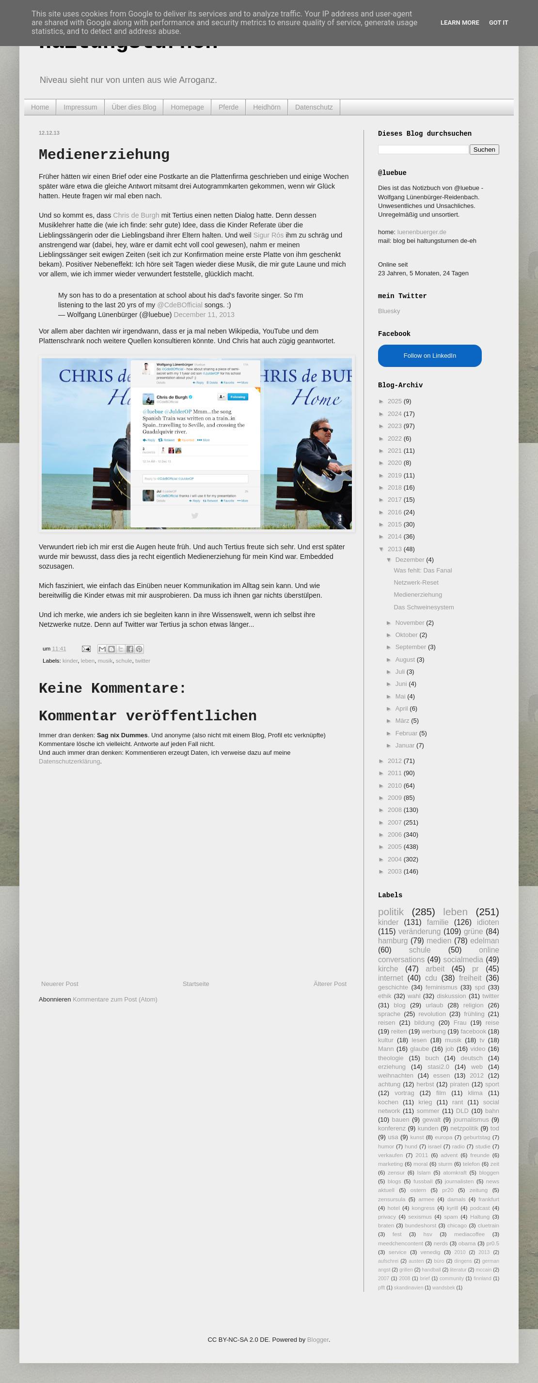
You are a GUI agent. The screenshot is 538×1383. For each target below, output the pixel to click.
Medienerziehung (418, 594)
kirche (388, 969)
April (403, 708)
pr (475, 969)
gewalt (431, 1119)
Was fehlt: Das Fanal (423, 570)
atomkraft (455, 1172)
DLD (462, 1110)
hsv (428, 1234)
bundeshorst (420, 1225)
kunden (428, 1128)
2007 (396, 822)
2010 (396, 785)
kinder (70, 660)
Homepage (187, 107)
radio (458, 1146)
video (477, 1048)
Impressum (80, 107)
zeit (495, 1163)
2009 (396, 797)
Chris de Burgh (136, 215)
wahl (414, 996)
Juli (401, 671)
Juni (402, 683)
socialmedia (463, 959)
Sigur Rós (268, 235)
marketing (390, 1163)
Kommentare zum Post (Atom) (115, 999)
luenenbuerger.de (421, 232)
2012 (396, 760)
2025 (396, 401)
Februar (407, 733)
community (452, 1278)
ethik (384, 996)
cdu (431, 978)
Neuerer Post (60, 983)
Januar (406, 745)
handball (431, 1269)
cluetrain (488, 1225)
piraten (459, 1084)
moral (420, 1163)
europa (443, 1137)
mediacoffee (469, 1234)
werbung (434, 1031)
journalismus (471, 1119)
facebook (473, 1031)
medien (439, 941)
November (411, 622)
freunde (480, 1155)
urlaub (434, 1005)
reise (492, 1022)
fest (397, 1234)
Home (40, 107)
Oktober (408, 634)
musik (105, 660)
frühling (474, 1013)
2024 (396, 413)
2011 (396, 773)
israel (435, 1146)
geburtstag (476, 1137)
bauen (401, 1119)
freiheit (470, 978)
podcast (480, 1208)
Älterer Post (330, 983)
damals (456, 1199)
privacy (387, 1216)
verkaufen (390, 1155)
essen (441, 1075)
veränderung (419, 931)
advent (449, 1155)
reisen (386, 1022)
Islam (424, 1172)
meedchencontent (400, 1243)
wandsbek (443, 1287)
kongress (423, 1208)
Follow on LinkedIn (430, 355)
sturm (445, 1163)
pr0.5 (492, 1243)
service (398, 1252)
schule (124, 660)
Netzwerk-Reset (416, 582)
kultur (386, 1040)
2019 (396, 475)
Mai (402, 696)
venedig (431, 1252)
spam (451, 1216)
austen (416, 1261)
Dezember (411, 559)
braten (386, 1225)
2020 (396, 462)
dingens (463, 1261)
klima (475, 1093)
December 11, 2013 (204, 314)
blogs (394, 1181)
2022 (396, 438)
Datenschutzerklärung (69, 761)
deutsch (471, 1058)
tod (495, 1128)
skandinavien (409, 1287)
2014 (396, 536)
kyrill (452, 1208)
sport (492, 1084)
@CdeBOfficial (180, 305)
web (477, 1066)
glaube (419, 1048)
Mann (386, 1048)
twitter (142, 660)
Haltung (480, 1216)
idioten (488, 922)
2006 (396, 834)
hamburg (393, 941)
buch (432, 1058)
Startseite (196, 983)
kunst (417, 1137)
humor (386, 1146)
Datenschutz (314, 107)
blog (400, 1005)
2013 (396, 549)
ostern (418, 1190)
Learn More (460, 22)
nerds (441, 1243)
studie (483, 1146)
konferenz (392, 1128)
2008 (396, 809)
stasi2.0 (438, 1066)
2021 (396, 450)
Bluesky (389, 311)
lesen (419, 1040)
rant (457, 1102)
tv (482, 1040)
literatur (458, 1269)
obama (467, 1243)
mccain (483, 1269)
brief (425, 1278)
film (441, 1093)
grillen (406, 1269)
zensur (396, 1172)
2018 (396, 487)
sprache (389, 1013)
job (449, 1048)
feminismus (442, 987)
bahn (492, 1110)
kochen (388, 1102)
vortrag (404, 1093)
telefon (471, 1163)
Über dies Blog (134, 107)
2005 (396, 846)
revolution (432, 1013)
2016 (396, 512)
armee (426, 1199)
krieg (425, 1102)
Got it (498, 22)
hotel (393, 1208)
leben (88, 660)
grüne (473, 931)
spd (480, 987)
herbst (425, 1084)
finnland (482, 1278)
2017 (396, 499)
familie (438, 922)
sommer (428, 1110)
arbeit (435, 969)
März (403, 720)
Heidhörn (267, 107)
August (406, 659)
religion (473, 1005)
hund (411, 1146)
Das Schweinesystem (424, 607)
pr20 (447, 1190)
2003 (396, 871)
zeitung (479, 1190)
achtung (389, 1084)
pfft (381, 1287)
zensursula (392, 1199)
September (412, 647)
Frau (460, 1022)
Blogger (318, 1339)
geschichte (393, 987)
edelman (484, 941)
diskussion (451, 996)
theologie (391, 1058)
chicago (457, 1225)
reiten (399, 1031)
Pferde (228, 107)
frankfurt (488, 1199)
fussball (423, 1181)
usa (393, 1137)
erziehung (392, 1066)
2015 (396, 524)
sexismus (420, 1216)
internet (390, 978)
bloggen (489, 1172)
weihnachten (395, 1075)
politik (391, 911)
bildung (424, 1022)
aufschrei (388, 1261)
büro (439, 1261)
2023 (396, 425)
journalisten (459, 1181)
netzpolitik (464, 1128)
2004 (396, 859)
